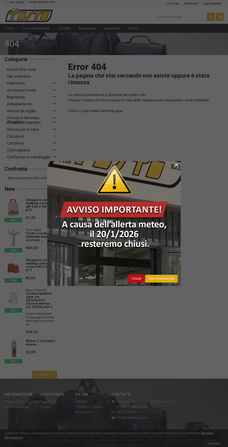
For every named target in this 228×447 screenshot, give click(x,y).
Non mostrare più (161, 279)
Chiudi (136, 278)
